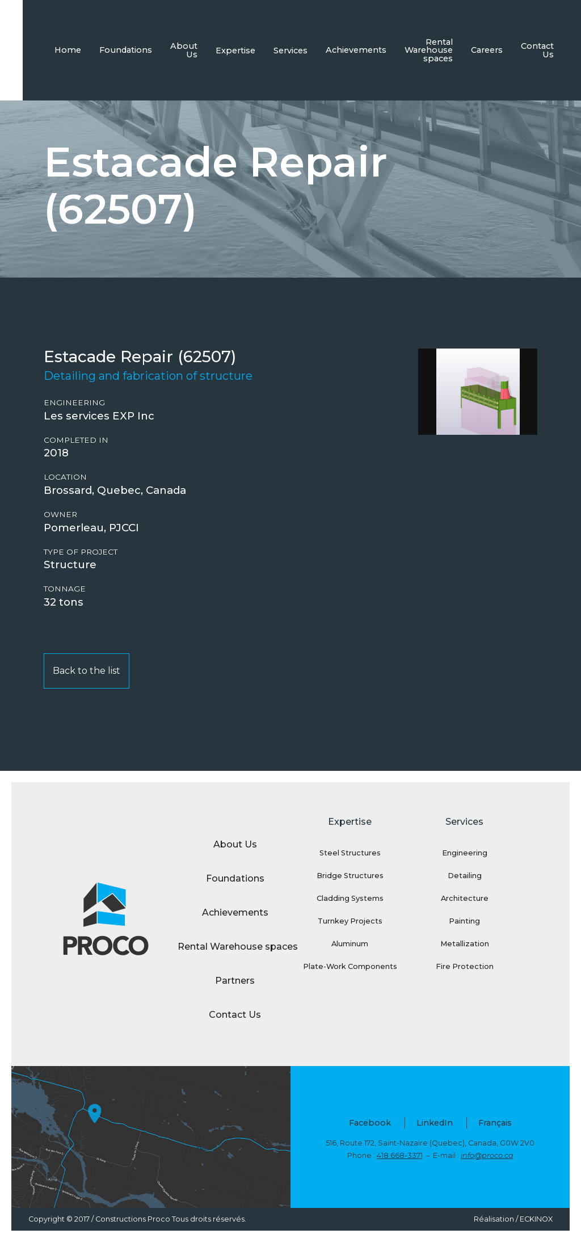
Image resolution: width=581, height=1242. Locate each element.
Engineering (74, 402)
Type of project (80, 552)
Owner (60, 514)
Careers (487, 50)
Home (67, 50)
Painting (464, 921)
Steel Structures (350, 853)
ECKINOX (536, 1219)
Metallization (464, 943)
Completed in (76, 440)
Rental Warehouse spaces (429, 50)
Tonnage (65, 589)
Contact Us (537, 50)
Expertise (235, 50)
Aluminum (349, 943)
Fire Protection (465, 966)
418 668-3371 (400, 1155)
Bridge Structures (350, 875)
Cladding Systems (350, 898)
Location (65, 477)
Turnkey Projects (350, 921)
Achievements (356, 50)
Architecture (465, 898)
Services (290, 50)
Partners (235, 980)
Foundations (125, 50)
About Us (183, 50)
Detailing (465, 875)
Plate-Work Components (350, 966)
